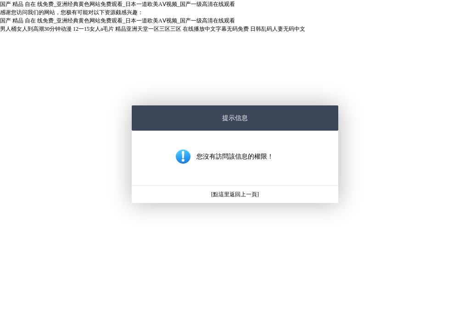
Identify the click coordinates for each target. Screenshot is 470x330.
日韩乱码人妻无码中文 (277, 29)
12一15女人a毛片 (93, 29)
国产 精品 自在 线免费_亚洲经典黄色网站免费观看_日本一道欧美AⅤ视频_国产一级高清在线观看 (117, 4)
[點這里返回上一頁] (235, 194)
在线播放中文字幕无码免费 (216, 29)
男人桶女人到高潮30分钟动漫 (36, 29)
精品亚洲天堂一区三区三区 (148, 29)
